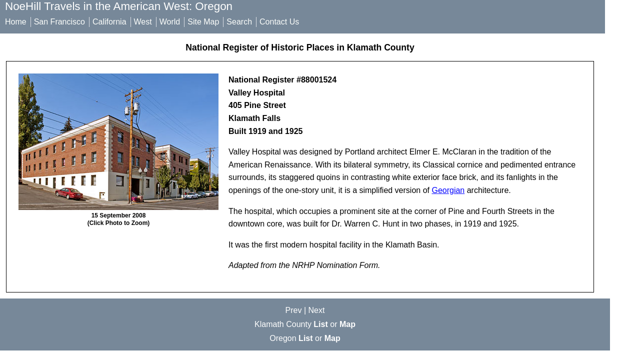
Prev (294, 310)
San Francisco (59, 22)
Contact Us (279, 22)
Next (316, 310)
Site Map (203, 22)
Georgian (448, 190)
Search (239, 22)
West (143, 22)
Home (15, 22)
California (109, 22)
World (170, 22)
